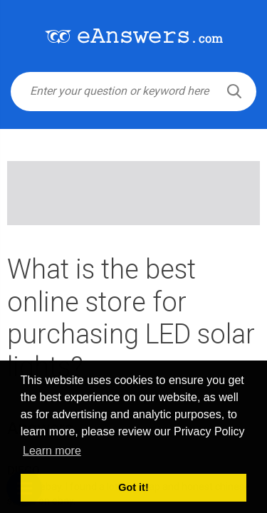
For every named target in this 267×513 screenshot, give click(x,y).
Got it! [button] (133, 487)
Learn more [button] (52, 451)
